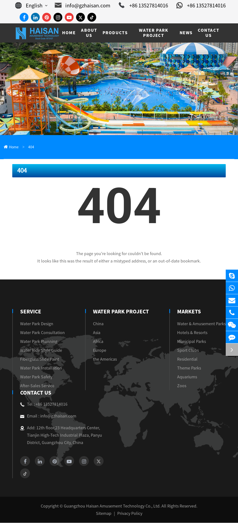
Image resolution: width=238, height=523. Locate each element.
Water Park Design (35, 324)
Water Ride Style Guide (38, 350)
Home (13, 147)
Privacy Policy (128, 513)
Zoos (187, 386)
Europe (100, 350)
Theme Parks (193, 368)
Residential (192, 359)
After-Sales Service (35, 386)
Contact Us (35, 392)
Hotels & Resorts (196, 333)
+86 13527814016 (147, 5)
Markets (195, 311)
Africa (100, 341)
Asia (98, 333)
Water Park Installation (38, 368)
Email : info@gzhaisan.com (45, 416)
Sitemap (104, 513)
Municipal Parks (196, 341)
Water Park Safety (34, 377)
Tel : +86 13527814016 (42, 404)
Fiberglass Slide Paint (37, 359)
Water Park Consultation (39, 333)
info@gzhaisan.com (91, 5)
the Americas (105, 359)
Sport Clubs (192, 350)
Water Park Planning (36, 341)
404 (29, 147)
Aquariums (191, 377)
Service (30, 311)
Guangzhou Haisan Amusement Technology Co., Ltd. (113, 506)
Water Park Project (121, 311)
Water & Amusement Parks (204, 324)
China (99, 324)
